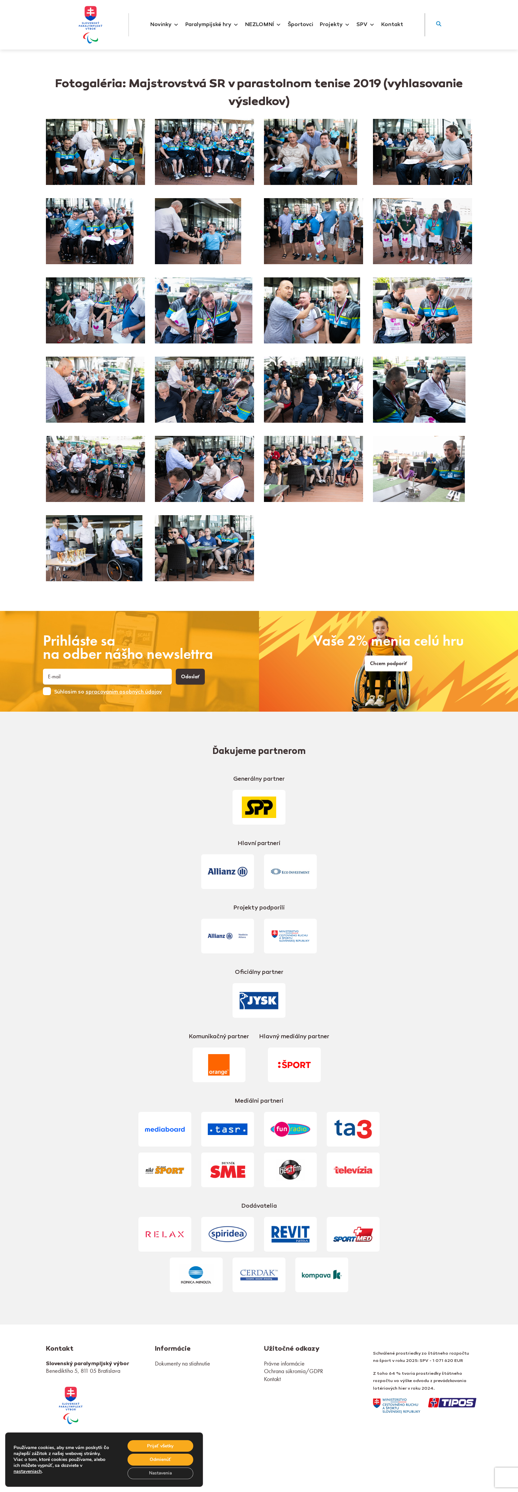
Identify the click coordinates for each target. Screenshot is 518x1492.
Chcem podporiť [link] (388, 663)
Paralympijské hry (212, 24)
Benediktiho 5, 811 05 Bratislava (83, 1370)
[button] (438, 24)
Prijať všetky (159, 1445)
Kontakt (392, 24)
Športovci (300, 24)
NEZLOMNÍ (263, 24)
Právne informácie (284, 1363)
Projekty (335, 24)
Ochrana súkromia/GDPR (293, 1371)
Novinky (164, 24)
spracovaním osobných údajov (124, 692)
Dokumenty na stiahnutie (182, 1363)
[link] (70, 1404)
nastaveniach (28, 1471)
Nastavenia (160, 1473)
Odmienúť (159, 1459)
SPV (365, 24)
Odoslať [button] (190, 676)
